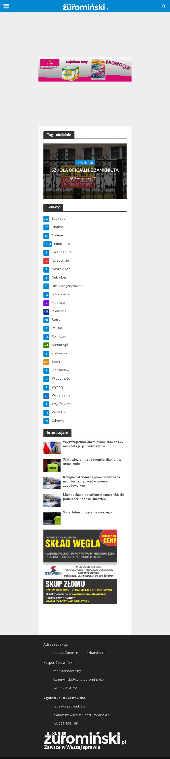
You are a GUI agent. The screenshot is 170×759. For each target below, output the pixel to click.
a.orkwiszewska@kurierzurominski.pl (81, 715)
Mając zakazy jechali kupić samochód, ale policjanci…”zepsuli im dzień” (93, 497)
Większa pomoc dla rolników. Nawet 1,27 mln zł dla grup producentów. (93, 444)
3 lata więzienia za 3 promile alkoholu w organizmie (92, 462)
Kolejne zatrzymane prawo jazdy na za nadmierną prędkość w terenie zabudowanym (91, 481)
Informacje (85, 162)
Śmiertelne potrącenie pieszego (87, 512)
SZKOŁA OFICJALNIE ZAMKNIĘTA (85, 170)
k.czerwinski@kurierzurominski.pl (78, 679)
